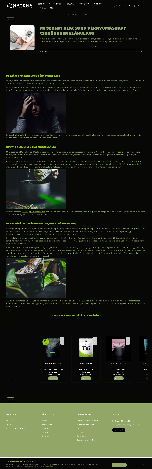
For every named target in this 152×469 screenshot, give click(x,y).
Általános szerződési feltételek (87, 420)
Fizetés (79, 428)
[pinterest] (142, 52)
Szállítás (79, 432)
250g (61, 369)
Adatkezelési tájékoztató (85, 424)
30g (44, 369)
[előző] (8, 379)
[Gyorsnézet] (62, 343)
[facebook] (137, 52)
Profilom (45, 432)
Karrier (79, 444)
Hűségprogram (47, 424)
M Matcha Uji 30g (86, 363)
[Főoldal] (65, 14)
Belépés (44, 420)
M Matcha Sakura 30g (118, 363)
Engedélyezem (119, 465)
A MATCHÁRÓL (56, 4)
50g (50, 369)
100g (55, 369)
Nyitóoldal (9, 420)
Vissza (10, 19)
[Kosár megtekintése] (138, 6)
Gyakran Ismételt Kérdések (86, 440)
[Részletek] (53, 378)
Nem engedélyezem (137, 465)
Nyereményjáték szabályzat (16, 428)
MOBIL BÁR (97, 4)
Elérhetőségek (82, 436)
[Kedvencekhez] (62, 339)
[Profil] (127, 6)
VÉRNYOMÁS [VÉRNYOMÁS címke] (92, 46)
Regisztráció (46, 428)
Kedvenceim (46, 436)
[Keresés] (117, 6)
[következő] (17, 379)
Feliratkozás (118, 430)
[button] (41, 4)
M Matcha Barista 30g (53, 363)
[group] (92, 358)
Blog (85, 14)
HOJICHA (42, 8)
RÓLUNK (71, 4)
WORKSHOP (84, 4)
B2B (51, 8)
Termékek (9, 424)
